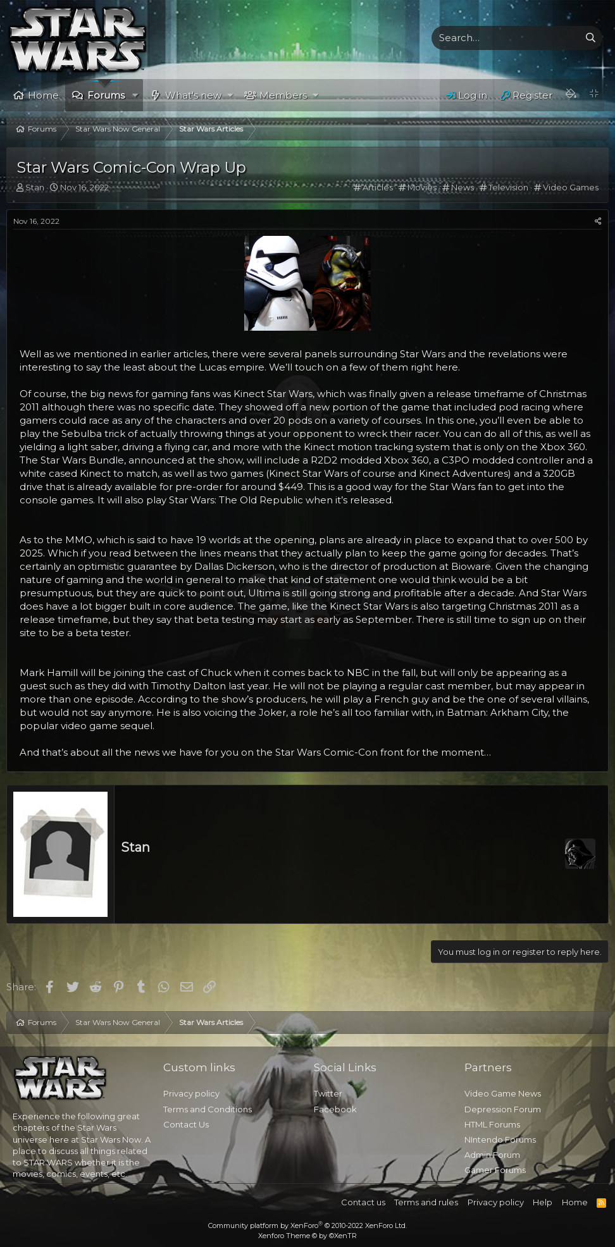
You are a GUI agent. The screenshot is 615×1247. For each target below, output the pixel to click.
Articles (378, 187)
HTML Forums (492, 1124)
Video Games (571, 187)
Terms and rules (426, 1202)
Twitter (328, 1093)
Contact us (363, 1202)
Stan (135, 847)
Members (283, 95)
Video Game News (502, 1093)
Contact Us (186, 1124)
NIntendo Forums (500, 1139)
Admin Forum (492, 1155)
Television (508, 187)
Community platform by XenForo (307, 1225)
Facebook (335, 1109)
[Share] (598, 221)
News (462, 187)
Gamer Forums (495, 1170)
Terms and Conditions (207, 1109)
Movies (422, 187)
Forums (106, 95)
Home (43, 95)
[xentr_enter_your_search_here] (505, 38)
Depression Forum (502, 1109)
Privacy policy (191, 1093)
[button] (136, 95)
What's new (193, 95)
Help (542, 1202)
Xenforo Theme (307, 1235)
